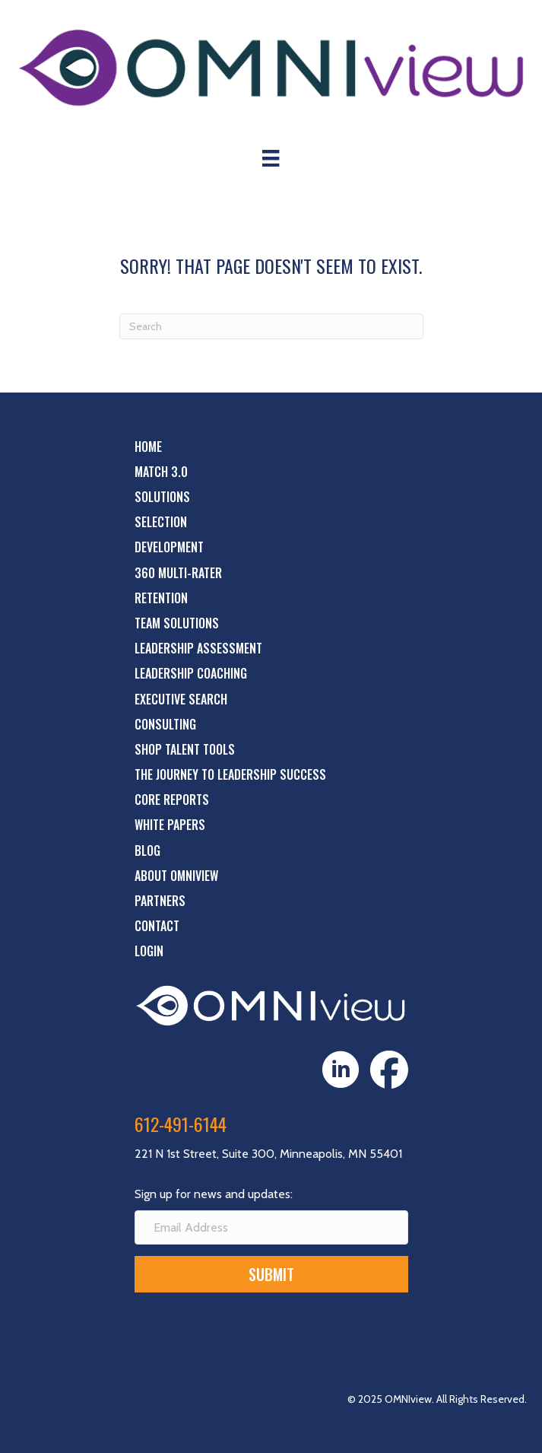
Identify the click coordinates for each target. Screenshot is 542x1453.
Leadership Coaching (191, 673)
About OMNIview (176, 875)
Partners (160, 901)
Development (169, 547)
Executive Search (181, 699)
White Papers (170, 825)
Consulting (165, 724)
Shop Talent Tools (185, 749)
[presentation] (250, 1333)
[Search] (271, 326)
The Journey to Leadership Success (230, 774)
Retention (161, 598)
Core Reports (172, 799)
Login (149, 951)
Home (148, 446)
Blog (147, 850)
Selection (161, 522)
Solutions (162, 497)
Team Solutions (177, 623)
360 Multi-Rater (178, 573)
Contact (157, 926)
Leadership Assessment (198, 648)
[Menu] (271, 158)
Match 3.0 (161, 472)
